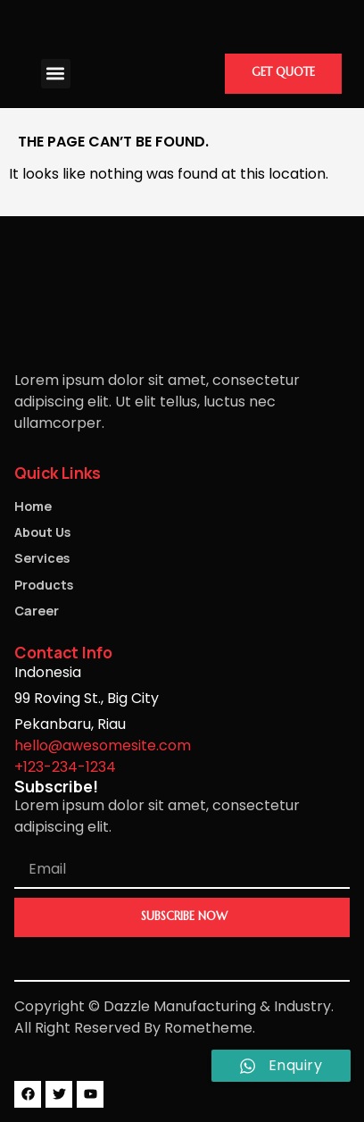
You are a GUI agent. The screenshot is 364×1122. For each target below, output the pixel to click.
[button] (55, 73)
